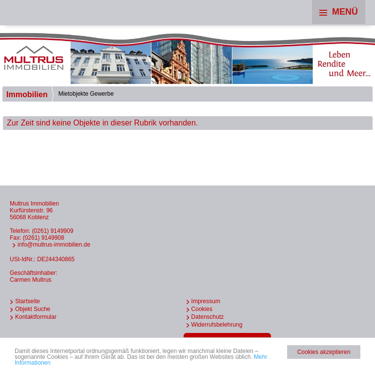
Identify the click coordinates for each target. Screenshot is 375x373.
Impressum (205, 301)
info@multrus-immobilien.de (54, 244)
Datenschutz (207, 316)
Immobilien (26, 94)
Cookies (201, 309)
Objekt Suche (32, 309)
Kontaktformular (36, 316)
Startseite (27, 301)
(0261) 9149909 (52, 231)
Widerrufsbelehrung (217, 324)
